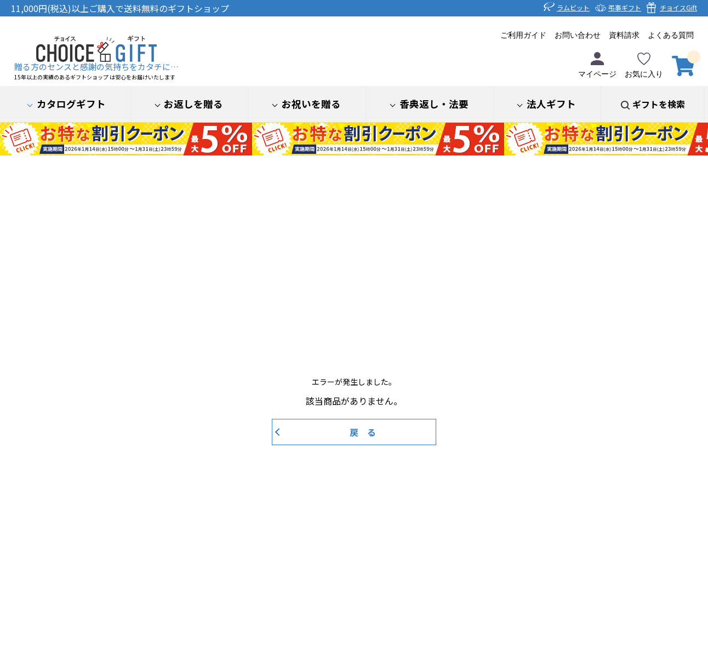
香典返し (434, 104)
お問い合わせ (578, 35)
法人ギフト (551, 104)
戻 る (362, 432)
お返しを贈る (193, 104)
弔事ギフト (624, 7)
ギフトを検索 (658, 104)
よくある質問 (671, 35)
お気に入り (644, 65)
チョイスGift (678, 7)
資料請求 (624, 35)
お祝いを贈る (311, 104)
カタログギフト (71, 104)
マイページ (597, 65)
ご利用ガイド (523, 35)
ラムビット (573, 7)
